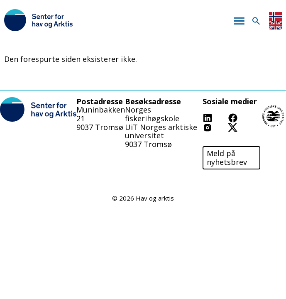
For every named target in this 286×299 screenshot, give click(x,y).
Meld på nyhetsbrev (227, 157)
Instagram (221, 127)
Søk (255, 21)
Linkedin (218, 117)
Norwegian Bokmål (275, 16)
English (275, 25)
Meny (238, 21)
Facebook (245, 117)
